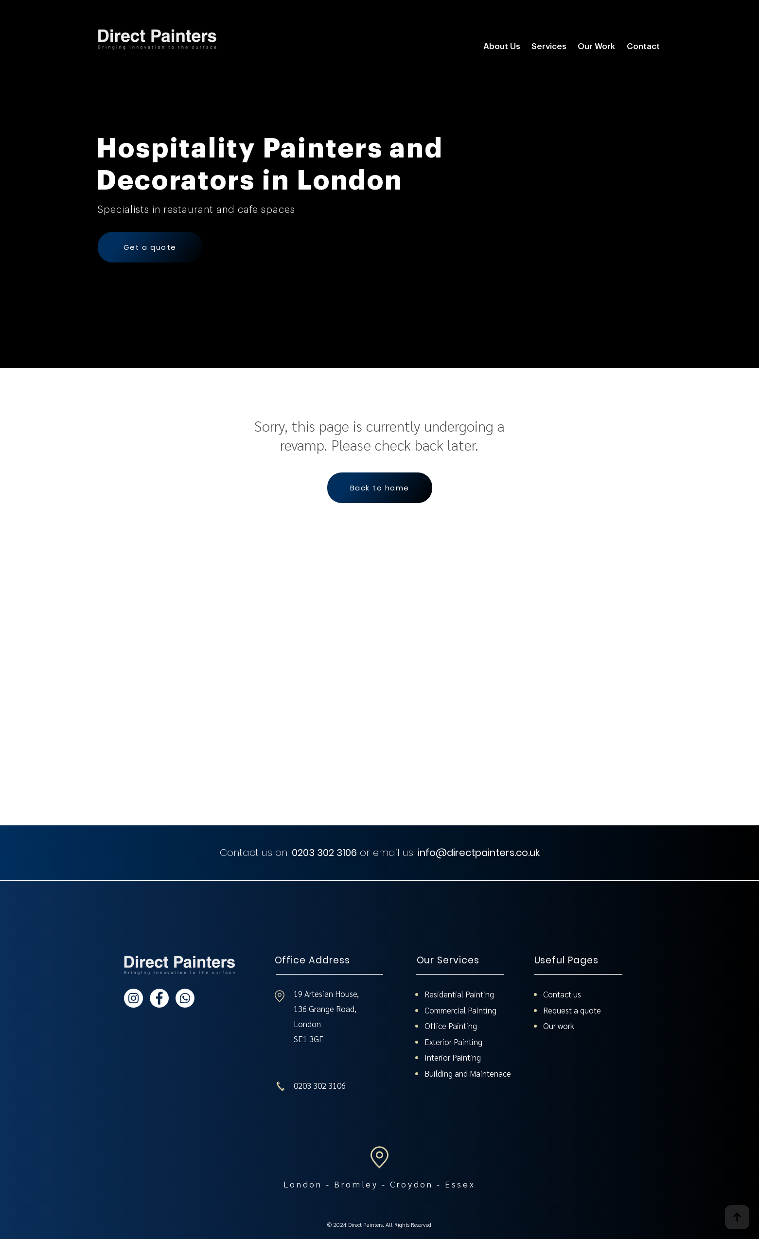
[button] (549, 46)
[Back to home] (379, 487)
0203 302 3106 (324, 852)
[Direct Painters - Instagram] (133, 998)
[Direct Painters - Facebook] (159, 998)
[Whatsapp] (185, 998)
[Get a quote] (150, 247)
